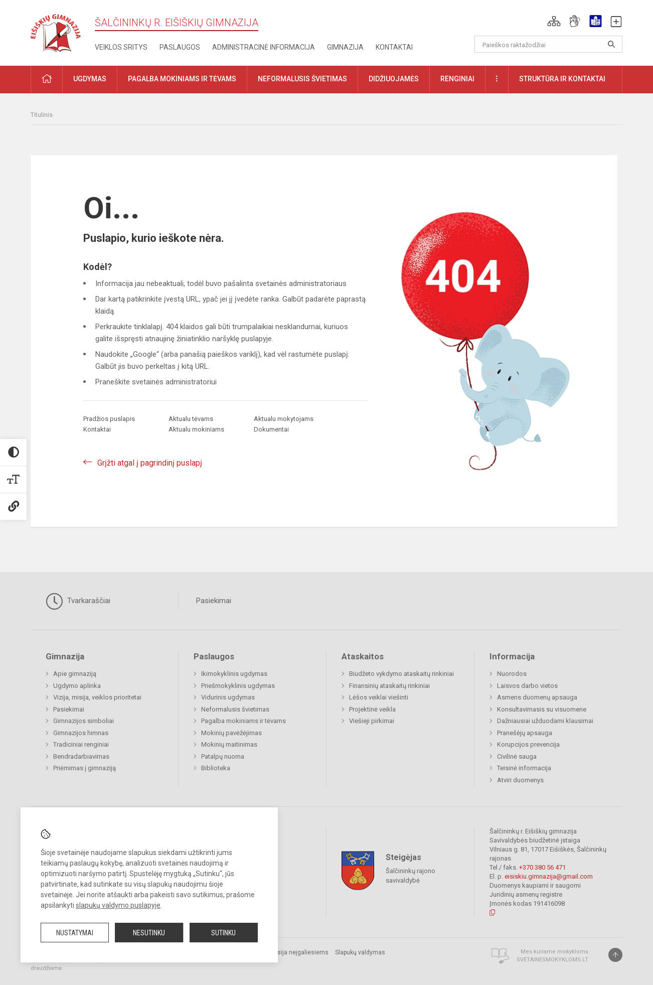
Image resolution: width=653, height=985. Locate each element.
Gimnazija (345, 47)
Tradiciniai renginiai (81, 744)
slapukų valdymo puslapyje (118, 905)
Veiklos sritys (121, 47)
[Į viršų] (615, 955)
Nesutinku (149, 933)
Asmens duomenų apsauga (537, 697)
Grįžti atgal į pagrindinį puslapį (149, 463)
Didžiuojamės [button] (394, 79)
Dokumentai (271, 429)
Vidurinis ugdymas (228, 697)
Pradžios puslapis (109, 419)
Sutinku (223, 933)
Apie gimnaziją (74, 673)
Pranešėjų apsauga (524, 733)
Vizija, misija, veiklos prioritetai (97, 697)
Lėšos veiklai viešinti (378, 697)
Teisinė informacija (524, 768)
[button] (554, 21)
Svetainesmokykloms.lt (552, 959)
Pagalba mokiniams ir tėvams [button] (182, 79)
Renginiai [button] (457, 79)
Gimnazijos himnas (80, 733)
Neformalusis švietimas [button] (302, 79)
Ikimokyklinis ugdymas (234, 673)
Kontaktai (394, 47)
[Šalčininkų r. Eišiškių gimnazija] (56, 31)
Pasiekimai (213, 600)
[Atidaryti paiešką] (611, 44)
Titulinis (42, 114)
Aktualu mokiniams (196, 429)
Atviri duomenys (520, 780)
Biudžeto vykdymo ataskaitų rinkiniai (401, 673)
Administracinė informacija (263, 47)
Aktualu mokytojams (283, 419)
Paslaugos (179, 47)
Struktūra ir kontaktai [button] (562, 79)
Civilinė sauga (517, 756)
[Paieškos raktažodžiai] (548, 44)
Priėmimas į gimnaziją (84, 768)
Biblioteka (215, 768)
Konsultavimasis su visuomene (541, 709)
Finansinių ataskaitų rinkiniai (389, 685)
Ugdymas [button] (89, 79)
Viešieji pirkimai (371, 721)
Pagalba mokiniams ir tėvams (243, 721)
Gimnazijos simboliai (83, 721)
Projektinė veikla (372, 709)
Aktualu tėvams (191, 419)
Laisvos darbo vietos (527, 685)
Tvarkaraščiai (78, 601)
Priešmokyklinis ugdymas (238, 685)
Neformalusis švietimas (235, 709)
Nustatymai (74, 933)
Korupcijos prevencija (528, 744)
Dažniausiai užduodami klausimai (545, 721)
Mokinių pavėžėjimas (231, 733)
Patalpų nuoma (222, 756)
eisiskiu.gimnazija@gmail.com (549, 876)
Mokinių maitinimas (229, 744)
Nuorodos (512, 673)
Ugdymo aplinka (77, 685)
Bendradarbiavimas (81, 756)
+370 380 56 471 (542, 867)
